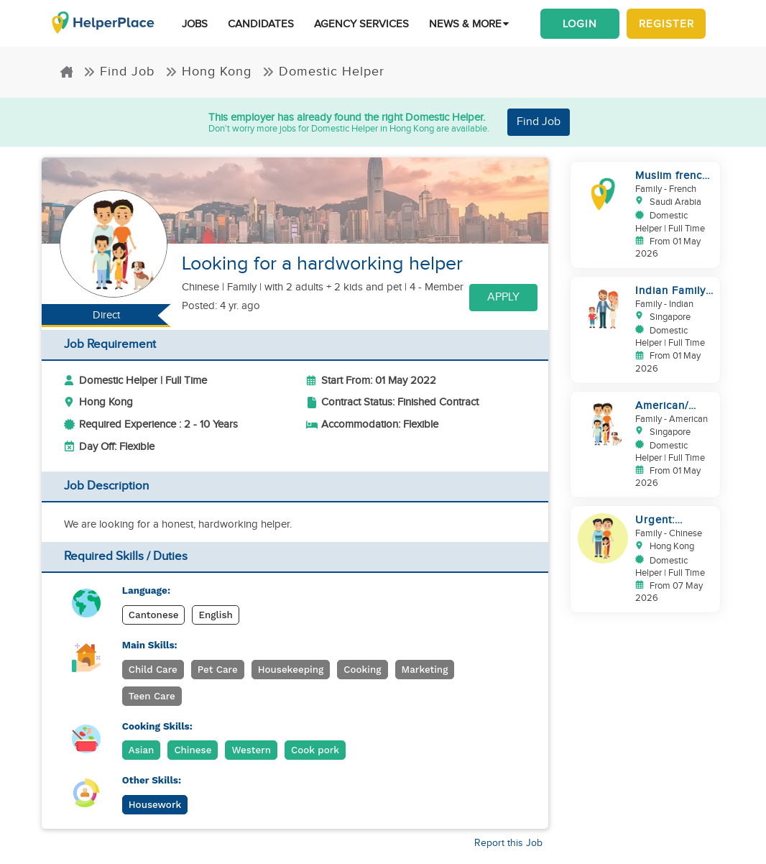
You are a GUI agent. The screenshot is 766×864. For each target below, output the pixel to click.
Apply (503, 297)
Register (666, 23)
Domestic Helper (323, 71)
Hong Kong (208, 71)
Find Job (118, 71)
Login (580, 23)
